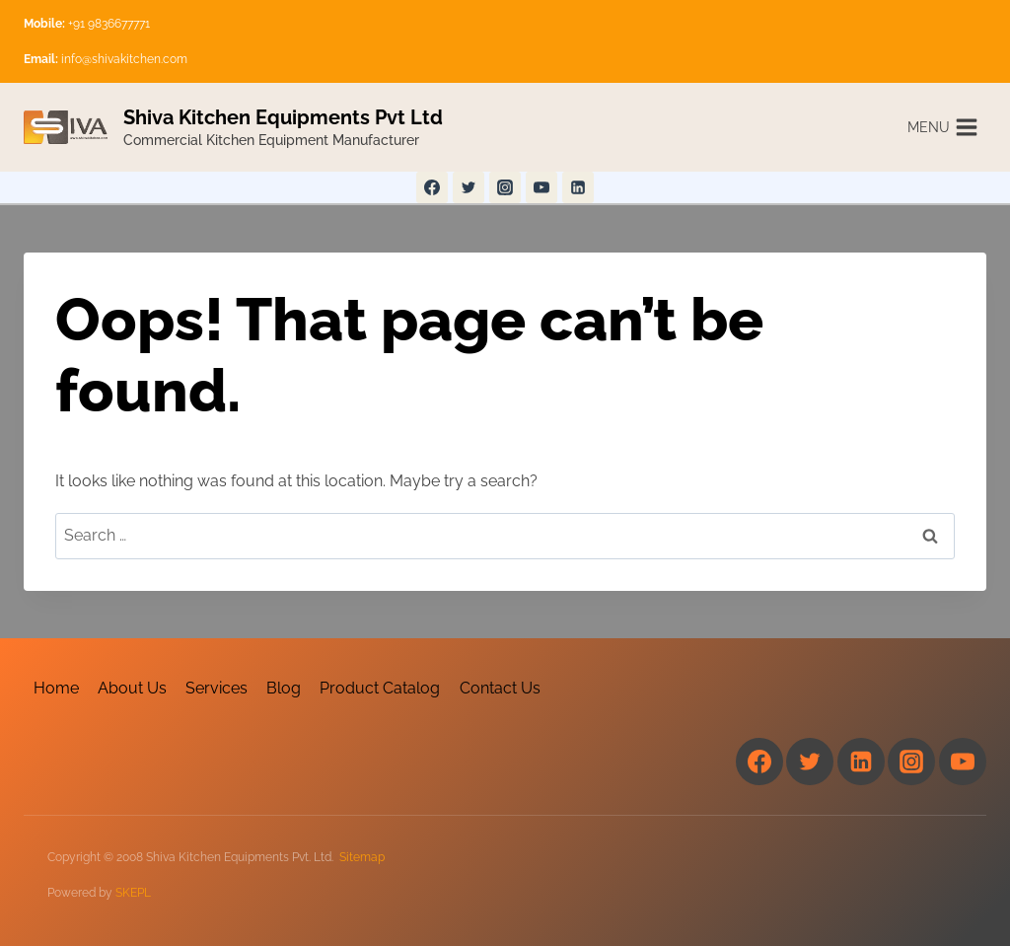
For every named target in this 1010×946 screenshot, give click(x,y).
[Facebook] (432, 187)
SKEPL (133, 893)
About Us (132, 688)
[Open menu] (942, 126)
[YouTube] (541, 187)
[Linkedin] (578, 187)
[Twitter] (468, 187)
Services (216, 688)
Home (56, 688)
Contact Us (500, 688)
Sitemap (362, 857)
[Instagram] (505, 187)
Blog (283, 688)
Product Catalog (380, 688)
